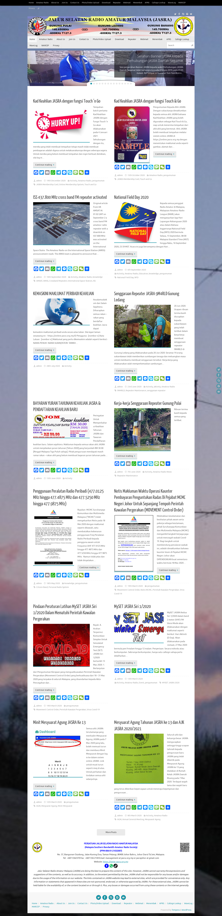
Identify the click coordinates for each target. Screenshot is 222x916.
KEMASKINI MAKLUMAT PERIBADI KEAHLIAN (63, 293)
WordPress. (187, 910)
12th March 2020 (54, 802)
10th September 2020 (56, 277)
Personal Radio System (59, 587)
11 (119, 83)
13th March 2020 (135, 679)
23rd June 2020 (134, 387)
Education (143, 273)
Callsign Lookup (158, 3)
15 (131, 83)
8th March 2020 (135, 815)
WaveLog (172, 3)
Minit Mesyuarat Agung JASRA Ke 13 (59, 722)
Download (106, 3)
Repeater (117, 3)
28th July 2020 (53, 366)
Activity (73, 181)
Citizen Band (42, 587)
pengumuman (98, 181)
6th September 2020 (137, 270)
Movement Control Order (128, 590)
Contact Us (74, 3)
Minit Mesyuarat (65, 806)
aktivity (157, 387)
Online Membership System (71, 184)
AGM (38, 806)
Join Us (65, 3)
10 (117, 83)
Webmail (127, 3)
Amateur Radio (42, 3)
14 (128, 83)
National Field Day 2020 (131, 197)
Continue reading (45, 165)
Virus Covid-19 (93, 709)
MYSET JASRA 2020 (170, 683)
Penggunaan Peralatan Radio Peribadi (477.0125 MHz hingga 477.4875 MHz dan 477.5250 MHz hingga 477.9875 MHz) (68, 497)
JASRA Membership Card (47, 184)
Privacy (32, 8)
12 (122, 83)
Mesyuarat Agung (49, 806)
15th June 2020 (54, 478)
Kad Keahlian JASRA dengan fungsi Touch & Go (147, 101)
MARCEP (182, 3)
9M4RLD (121, 390)
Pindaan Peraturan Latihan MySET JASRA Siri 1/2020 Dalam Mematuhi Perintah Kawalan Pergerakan (65, 613)
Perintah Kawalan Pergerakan (166, 590)
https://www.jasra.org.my (115, 861)
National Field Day (125, 277)
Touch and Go (90, 184)
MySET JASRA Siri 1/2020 (132, 606)
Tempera (176, 910)
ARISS (45, 281)
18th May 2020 (53, 583)
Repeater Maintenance (136, 390)
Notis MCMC (146, 590)
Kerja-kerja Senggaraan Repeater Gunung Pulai (147, 403)
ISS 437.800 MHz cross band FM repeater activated (70, 197)
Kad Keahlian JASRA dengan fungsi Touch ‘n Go (66, 101)
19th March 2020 (135, 586)
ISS (94, 281)
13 (125, 83)
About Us (55, 3)
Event (141, 683)
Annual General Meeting (133, 819)
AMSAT (39, 281)
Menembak (137, 3)
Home (31, 3)
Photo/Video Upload (90, 3)
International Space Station (80, 281)
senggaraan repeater (156, 390)
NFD (136, 277)
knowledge (98, 277)
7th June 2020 (134, 472)
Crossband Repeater (58, 281)
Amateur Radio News (162, 472)
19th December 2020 (56, 181)
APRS (147, 3)
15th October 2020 (136, 175)
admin (39, 181)
